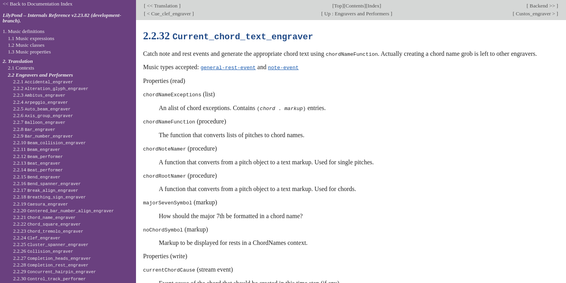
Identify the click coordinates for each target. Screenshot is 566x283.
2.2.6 (43, 115)
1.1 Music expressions (31, 38)
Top (338, 6)
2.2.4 (40, 102)
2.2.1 (43, 82)
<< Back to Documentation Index (38, 4)
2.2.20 (63, 210)
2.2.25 (50, 244)
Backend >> (542, 6)
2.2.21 (44, 217)
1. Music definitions (24, 31)
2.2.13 (37, 163)
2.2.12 (38, 156)
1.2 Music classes (26, 45)
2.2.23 (48, 231)
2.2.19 (40, 204)
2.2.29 (54, 271)
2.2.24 (37, 238)
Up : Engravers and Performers (357, 14)
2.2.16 (47, 183)
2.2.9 (43, 136)
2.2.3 (39, 95)
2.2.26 (43, 251)
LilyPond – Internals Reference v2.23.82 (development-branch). (62, 18)
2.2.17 (45, 190)
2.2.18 (49, 197)
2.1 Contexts (21, 68)
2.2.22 (47, 224)
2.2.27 (52, 258)
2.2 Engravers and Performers (40, 75)
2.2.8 (34, 129)
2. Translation (18, 61)
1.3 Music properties (29, 52)
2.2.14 (38, 170)
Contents (354, 6)
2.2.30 (49, 278)
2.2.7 (39, 122)
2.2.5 (41, 109)
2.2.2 (50, 88)
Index (373, 6)
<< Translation (162, 6)
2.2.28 (50, 265)
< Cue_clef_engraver (168, 14)
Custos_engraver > (536, 14)
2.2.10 (49, 142)
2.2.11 (36, 149)
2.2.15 (37, 177)
